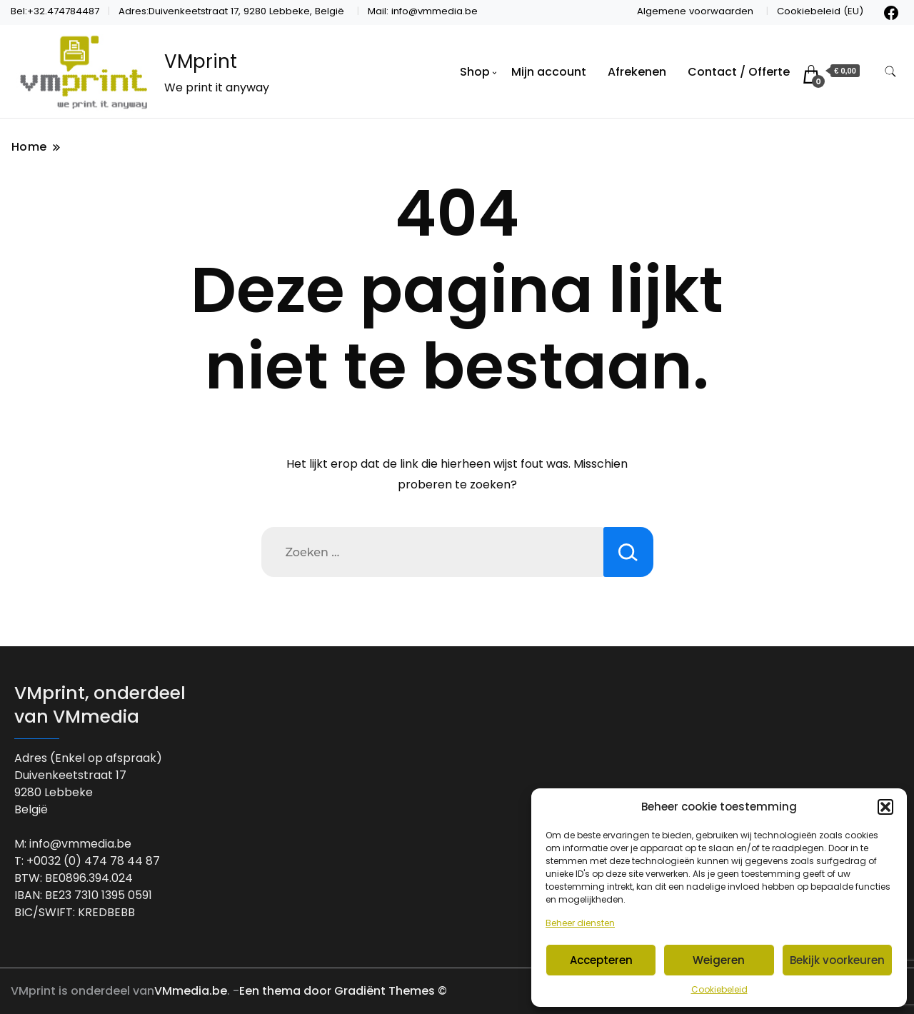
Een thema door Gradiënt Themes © (343, 991)
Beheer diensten (580, 923)
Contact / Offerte (739, 72)
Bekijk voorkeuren (837, 960)
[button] (885, 807)
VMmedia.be (190, 991)
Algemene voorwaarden (695, 11)
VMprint (200, 61)
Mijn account (548, 72)
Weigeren (719, 960)
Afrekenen (637, 72)
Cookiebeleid (719, 989)
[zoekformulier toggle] (890, 72)
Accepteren (601, 960)
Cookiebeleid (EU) (820, 11)
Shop (475, 72)
